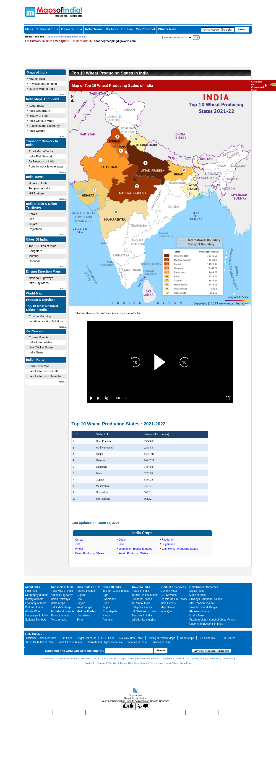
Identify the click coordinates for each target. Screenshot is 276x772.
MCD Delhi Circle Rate (40, 642)
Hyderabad (109, 599)
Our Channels (34, 331)
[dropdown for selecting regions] (177, 37)
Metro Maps (58, 603)
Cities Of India (36, 239)
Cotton (122, 539)
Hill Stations (36, 193)
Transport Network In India (42, 143)
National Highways (41, 278)
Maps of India (37, 72)
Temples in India (39, 188)
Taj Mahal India (141, 603)
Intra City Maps (39, 283)
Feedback (89, 663)
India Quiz (167, 611)
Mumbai (34, 256)
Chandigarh (110, 611)
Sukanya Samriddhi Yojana (205, 599)
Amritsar (108, 619)
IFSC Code (108, 638)
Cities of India (71, 29)
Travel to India (141, 587)
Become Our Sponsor (148, 658)
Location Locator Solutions (46, 321)
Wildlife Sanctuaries (144, 619)
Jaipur (106, 607)
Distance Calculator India (41, 638)
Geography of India (36, 595)
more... (62, 94)
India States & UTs (88, 587)
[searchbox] (217, 29)
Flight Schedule (86, 638)
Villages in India (137, 642)
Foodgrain (168, 539)
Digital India (196, 590)
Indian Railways (60, 599)
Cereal (79, 539)
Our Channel (145, 29)
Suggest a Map (126, 658)
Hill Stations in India (144, 611)
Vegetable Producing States (135, 548)
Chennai (34, 261)
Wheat (79, 548)
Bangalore (35, 251)
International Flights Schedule (105, 642)
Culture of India (34, 607)
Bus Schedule (207, 638)
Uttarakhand (84, 615)
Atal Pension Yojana (201, 603)
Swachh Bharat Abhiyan (203, 607)
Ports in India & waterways (46, 166)
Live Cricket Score (41, 347)
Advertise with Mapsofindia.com (211, 650)
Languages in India (36, 615)
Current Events (39, 337)
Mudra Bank (196, 615)
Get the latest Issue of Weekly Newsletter (170, 663)
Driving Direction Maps (43, 271)
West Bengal (84, 607)
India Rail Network (41, 156)
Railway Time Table (131, 638)
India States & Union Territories (41, 205)
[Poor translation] (142, 706)
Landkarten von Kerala (44, 371)
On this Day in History (174, 599)
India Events (168, 603)
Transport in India (62, 587)
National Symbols (35, 619)
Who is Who (32, 611)
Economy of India (35, 603)
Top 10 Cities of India (42, 246)
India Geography (40, 110)
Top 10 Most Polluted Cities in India (42, 308)
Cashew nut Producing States (180, 548)
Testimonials (48, 658)
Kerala (33, 214)
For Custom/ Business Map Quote (47, 41)
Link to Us (125, 663)
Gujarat (34, 224)
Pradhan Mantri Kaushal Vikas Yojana (212, 619)
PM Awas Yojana (199, 611)
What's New (167, 29)
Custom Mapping (40, 316)
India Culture (37, 131)
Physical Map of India (43, 83)
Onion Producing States (89, 553)
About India (36, 105)
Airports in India (60, 615)
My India (112, 29)
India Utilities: (34, 634)
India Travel (94, 29)
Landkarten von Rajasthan (46, 376)
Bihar (80, 619)
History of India (39, 115)
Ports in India (59, 619)
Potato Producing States (133, 553)
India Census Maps (41, 120)
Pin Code (67, 638)
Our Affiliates (109, 658)
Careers (101, 663)
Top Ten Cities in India (116, 590)
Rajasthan (35, 229)
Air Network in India (42, 161)
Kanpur (107, 615)
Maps (29, 29)
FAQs (96, 658)
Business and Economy (44, 125)
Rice (121, 544)
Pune (106, 603)
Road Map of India (41, 151)
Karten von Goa (39, 366)
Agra (105, 595)
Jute (77, 544)
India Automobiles (40, 342)
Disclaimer (85, 658)
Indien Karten (36, 359)
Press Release (141, 663)
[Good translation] (128, 706)
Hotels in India (38, 183)
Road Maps (187, 638)
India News (36, 352)
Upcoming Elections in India (206, 623)
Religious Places (142, 607)
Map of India (37, 78)
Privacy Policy (199, 658)
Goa (31, 219)
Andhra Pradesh (86, 590)
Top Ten (39, 36)
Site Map (112, 663)
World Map (34, 293)
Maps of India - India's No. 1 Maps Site (29, 11)
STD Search (228, 638)
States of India (47, 29)
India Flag (31, 590)
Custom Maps (169, 590)
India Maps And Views (42, 99)
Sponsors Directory (67, 658)
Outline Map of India (42, 88)
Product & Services (40, 300)
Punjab (81, 603)
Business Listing (161, 642)
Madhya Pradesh (87, 611)
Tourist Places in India (145, 595)
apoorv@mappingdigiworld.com (115, 41)
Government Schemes (203, 587)
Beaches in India (142, 615)
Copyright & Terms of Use (175, 658)
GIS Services (169, 595)
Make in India (197, 595)
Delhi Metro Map (61, 607)
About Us (214, 658)
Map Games (168, 607)
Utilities (127, 29)
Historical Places (142, 599)
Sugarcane (168, 544)
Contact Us (227, 658)
